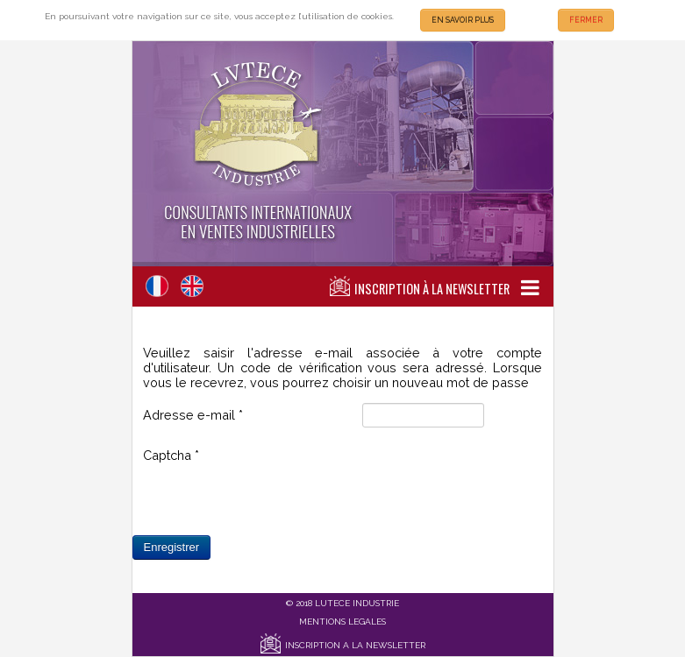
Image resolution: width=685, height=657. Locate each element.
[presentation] (276, 501)
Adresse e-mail (193, 414)
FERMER (586, 20)
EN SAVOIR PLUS (463, 20)
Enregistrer (172, 547)
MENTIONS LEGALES (342, 621)
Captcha (171, 455)
